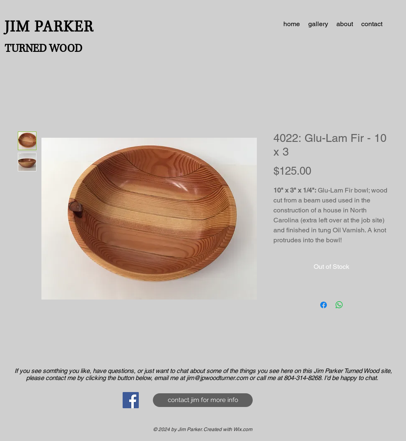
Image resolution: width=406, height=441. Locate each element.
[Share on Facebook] (324, 305)
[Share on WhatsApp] (339, 305)
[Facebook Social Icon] (131, 400)
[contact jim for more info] (203, 400)
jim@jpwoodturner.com (217, 377)
